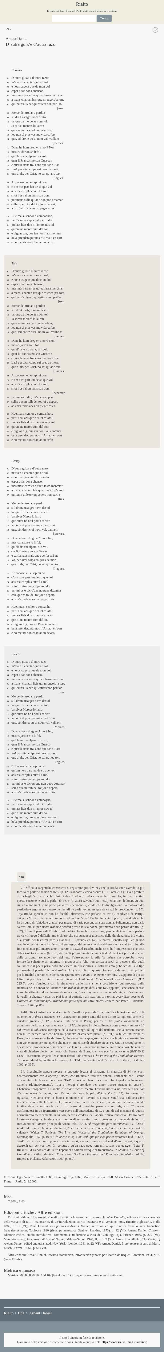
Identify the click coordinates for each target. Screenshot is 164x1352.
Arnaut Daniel (40, 1313)
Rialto (82, 4)
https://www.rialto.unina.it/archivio (124, 1342)
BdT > (23, 1313)
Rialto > (10, 1313)
